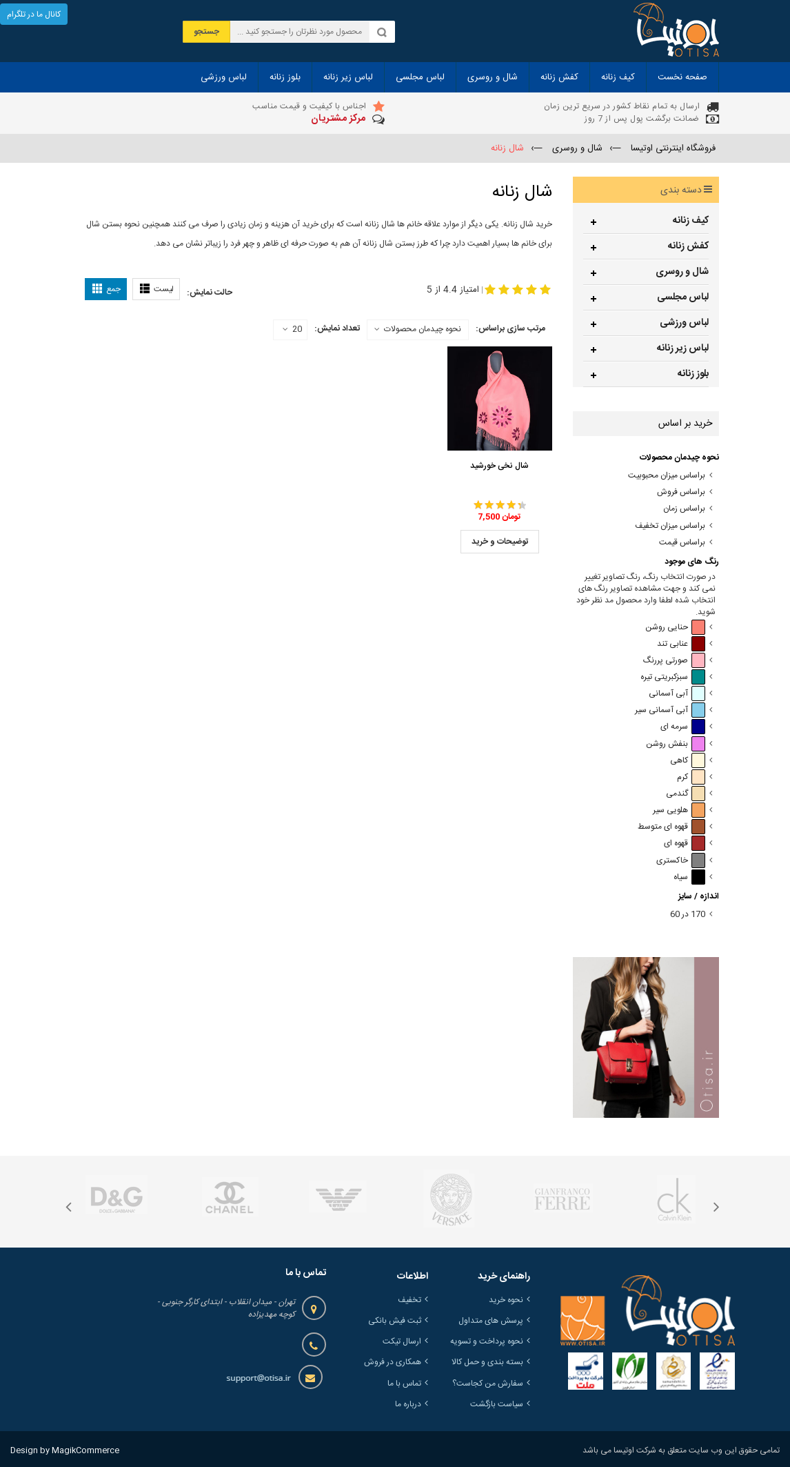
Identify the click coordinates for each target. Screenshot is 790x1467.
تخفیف (409, 1300)
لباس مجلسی (683, 297)
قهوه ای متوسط (671, 827)
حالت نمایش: (209, 292)
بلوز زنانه (693, 374)
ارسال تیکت (402, 1341)
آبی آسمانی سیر (670, 710)
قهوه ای (684, 843)
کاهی (687, 761)
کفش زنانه (688, 246)
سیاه (689, 877)
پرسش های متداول (490, 1321)
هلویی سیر (679, 810)
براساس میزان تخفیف (670, 526)
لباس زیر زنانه (683, 348)
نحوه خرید (506, 1300)
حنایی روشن (675, 627)
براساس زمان (684, 509)
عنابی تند (681, 644)
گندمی (685, 794)
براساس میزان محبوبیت (666, 476)
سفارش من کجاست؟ (487, 1383)
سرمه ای (682, 727)
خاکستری (680, 861)
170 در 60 (687, 914)
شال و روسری (682, 272)
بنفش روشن (675, 744)
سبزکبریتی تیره (672, 677)
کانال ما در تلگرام (34, 14)
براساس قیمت (682, 543)
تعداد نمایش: (337, 328)
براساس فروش (681, 492)
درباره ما (408, 1404)
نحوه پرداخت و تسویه (486, 1341)
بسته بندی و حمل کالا (487, 1362)
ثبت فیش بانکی (394, 1321)
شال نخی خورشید (499, 466)
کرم (691, 777)
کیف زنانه (691, 221)
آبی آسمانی (677, 694)
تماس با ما (404, 1383)
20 (292, 330)
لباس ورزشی (684, 323)
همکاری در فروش (392, 1362)
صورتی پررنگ (674, 661)
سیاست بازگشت (496, 1404)
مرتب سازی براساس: (510, 328)
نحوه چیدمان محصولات (422, 329)
